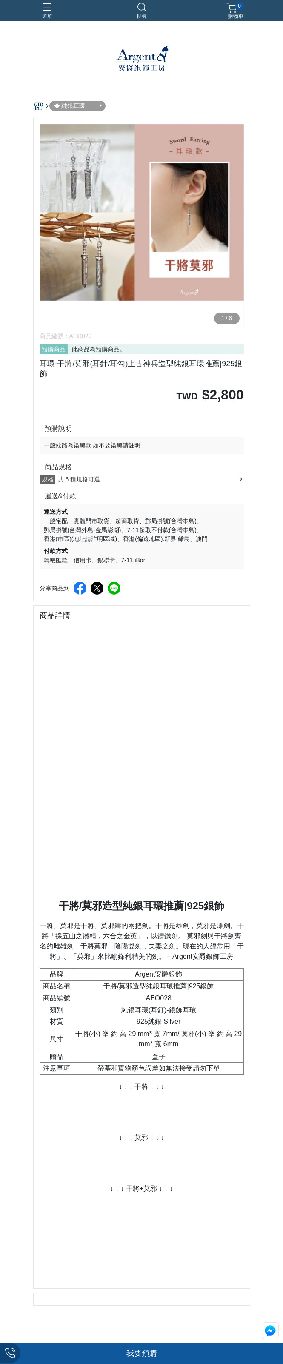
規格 (48, 479)
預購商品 (54, 349)
